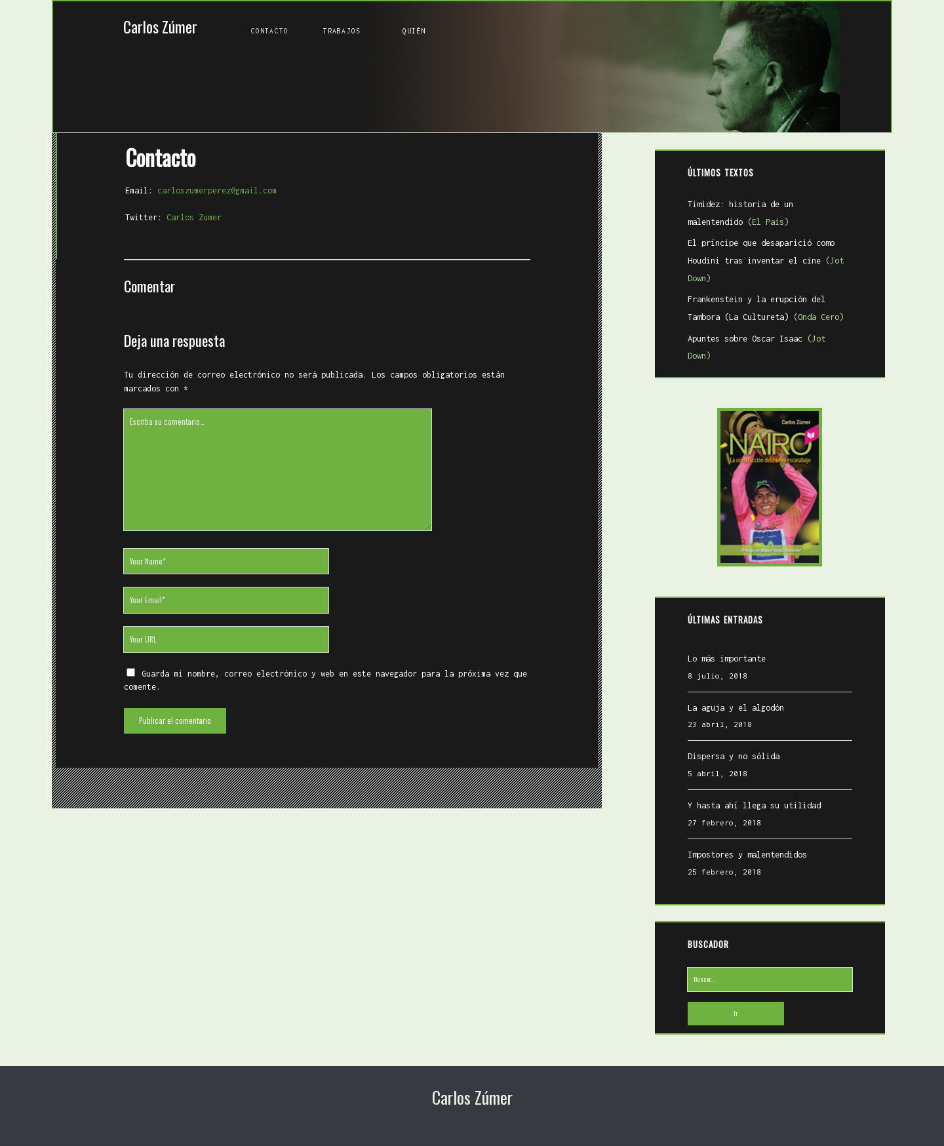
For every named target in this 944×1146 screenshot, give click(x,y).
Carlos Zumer (190, 210)
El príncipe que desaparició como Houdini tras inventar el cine (763, 263)
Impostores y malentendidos (744, 839)
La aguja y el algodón (733, 693)
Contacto (269, 31)
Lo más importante (724, 643)
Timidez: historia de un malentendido (767, 215)
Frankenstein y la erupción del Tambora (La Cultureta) (763, 311)
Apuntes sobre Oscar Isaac (767, 341)
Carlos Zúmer (160, 26)
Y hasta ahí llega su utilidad (751, 791)
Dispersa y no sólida (731, 742)
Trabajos (342, 31)
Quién (414, 31)
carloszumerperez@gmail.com (213, 184)
